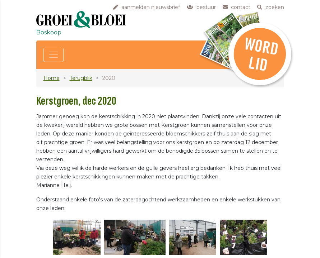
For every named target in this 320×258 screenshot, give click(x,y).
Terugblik (81, 78)
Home (51, 78)
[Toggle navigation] (53, 55)
